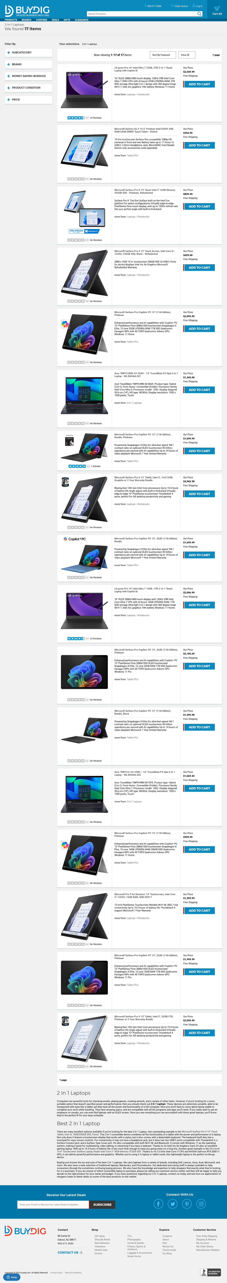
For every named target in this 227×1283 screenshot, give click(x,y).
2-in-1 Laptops (134, 403)
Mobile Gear (101, 1250)
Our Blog (167, 1253)
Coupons (41, 19)
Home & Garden (135, 1243)
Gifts (67, 19)
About (166, 1239)
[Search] (144, 14)
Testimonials (169, 1250)
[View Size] (186, 54)
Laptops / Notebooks (138, 94)
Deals (55, 19)
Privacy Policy (56, 1273)
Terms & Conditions (73, 1273)
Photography (134, 1239)
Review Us (168, 1246)
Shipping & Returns (206, 1239)
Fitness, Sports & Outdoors (136, 1248)
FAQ (165, 1243)
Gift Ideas (100, 1236)
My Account (202, 1243)
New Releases (102, 1243)
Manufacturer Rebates (208, 1250)
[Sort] (163, 54)
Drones (98, 1253)
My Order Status (204, 1246)
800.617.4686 (66, 1243)
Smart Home (134, 1256)
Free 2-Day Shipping (206, 1236)
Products (11, 19)
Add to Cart (199, 84)
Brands (26, 19)
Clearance (81, 19)
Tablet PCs (132, 155)
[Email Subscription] (53, 1205)
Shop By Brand (102, 1239)
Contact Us (68, 1252)
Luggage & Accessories (139, 1252)
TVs (129, 1236)
